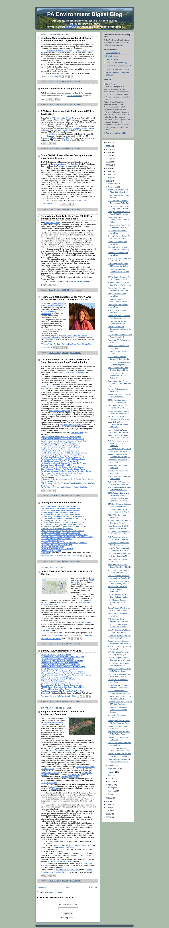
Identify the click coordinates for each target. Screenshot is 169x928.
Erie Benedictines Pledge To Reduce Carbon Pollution (61, 437)
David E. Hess (111, 84)
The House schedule (74, 96)
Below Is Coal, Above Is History (52, 547)
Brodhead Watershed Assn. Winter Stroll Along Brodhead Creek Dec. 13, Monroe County (66, 39)
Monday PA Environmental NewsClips (61, 502)
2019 (108, 168)
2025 (108, 149)
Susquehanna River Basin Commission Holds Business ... (119, 383)
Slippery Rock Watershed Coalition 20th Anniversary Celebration (62, 713)
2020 (108, 165)
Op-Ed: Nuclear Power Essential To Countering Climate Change (65, 441)
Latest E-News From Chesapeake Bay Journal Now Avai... (118, 424)
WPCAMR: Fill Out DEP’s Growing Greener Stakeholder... (117, 589)
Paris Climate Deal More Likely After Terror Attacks (60, 445)
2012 (108, 804)
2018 (108, 171)
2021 (108, 162)
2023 (108, 156)
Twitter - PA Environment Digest (117, 63)
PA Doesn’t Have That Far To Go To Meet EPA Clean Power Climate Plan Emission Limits (65, 361)
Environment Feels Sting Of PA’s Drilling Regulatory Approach (64, 543)
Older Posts (93, 887)
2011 (108, 808)
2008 (108, 817)
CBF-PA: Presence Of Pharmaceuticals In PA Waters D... (117, 375)
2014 (108, 798)
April (110, 785)
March (110, 788)
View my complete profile (116, 133)
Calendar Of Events (113, 59)
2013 (108, 801)
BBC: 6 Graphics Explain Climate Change (56, 475)
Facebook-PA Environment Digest (118, 66)
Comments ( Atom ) (54, 892)
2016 (108, 178)
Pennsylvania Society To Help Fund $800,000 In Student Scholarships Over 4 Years (66, 217)
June (110, 778)
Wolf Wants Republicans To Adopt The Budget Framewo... (118, 443)
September (112, 769)
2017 (108, 175)
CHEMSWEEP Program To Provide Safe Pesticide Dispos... (118, 709)
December (112, 184)
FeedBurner (73, 918)
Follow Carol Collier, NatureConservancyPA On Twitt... (118, 219)
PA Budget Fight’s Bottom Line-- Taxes (55, 689)
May (110, 781)
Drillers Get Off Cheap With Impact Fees (56, 655)
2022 (108, 159)
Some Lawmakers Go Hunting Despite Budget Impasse (61, 685)
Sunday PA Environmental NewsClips (61, 651)
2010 (108, 811)
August (111, 772)
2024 (108, 152)
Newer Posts (41, 887)
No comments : (76, 82)
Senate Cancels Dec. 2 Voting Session (61, 88)
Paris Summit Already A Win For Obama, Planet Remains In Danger (66, 675)
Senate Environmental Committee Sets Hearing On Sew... (119, 329)
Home (68, 887)
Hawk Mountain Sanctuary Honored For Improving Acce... (117, 602)
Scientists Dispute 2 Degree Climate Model (57, 529)
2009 (108, 814)
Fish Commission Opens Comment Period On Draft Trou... (118, 271)
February (111, 791)
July (110, 775)
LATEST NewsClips (113, 53)
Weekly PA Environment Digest (117, 69)
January (111, 794)
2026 (108, 146)
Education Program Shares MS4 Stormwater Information (62, 661)
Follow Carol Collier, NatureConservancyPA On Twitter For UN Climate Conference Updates (66, 298)
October (111, 766)
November (112, 187)
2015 (108, 181)
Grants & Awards (112, 56)
